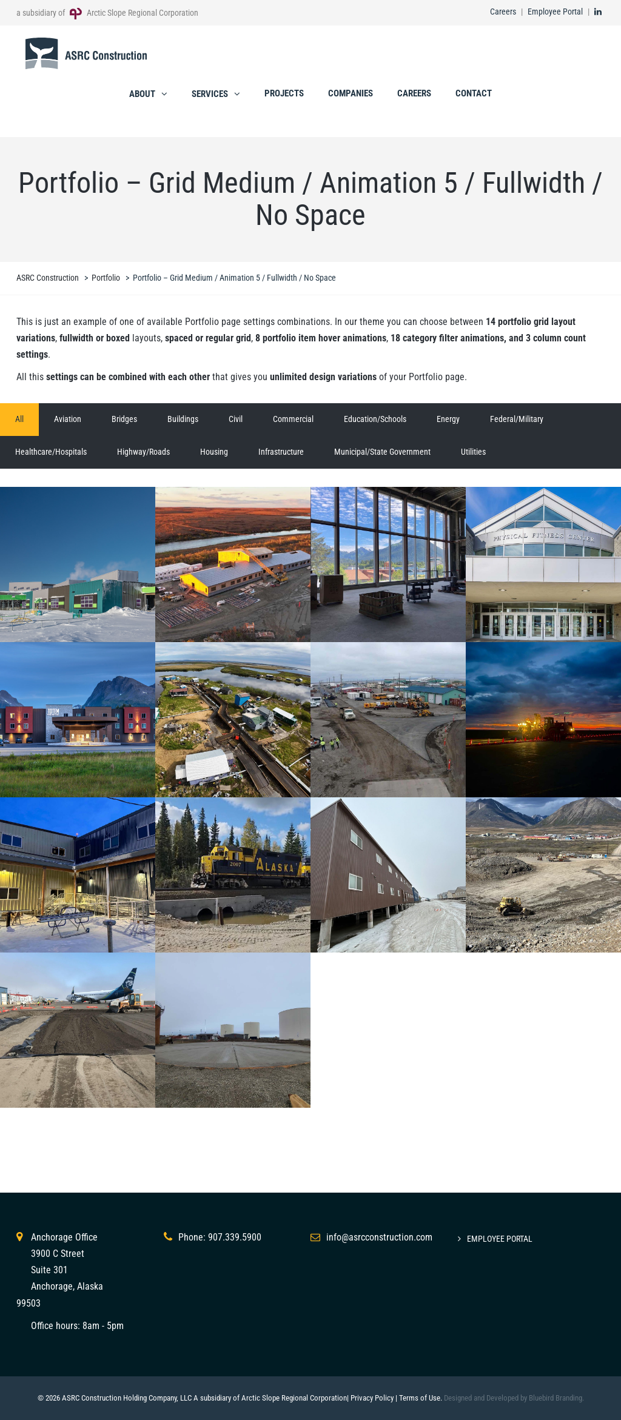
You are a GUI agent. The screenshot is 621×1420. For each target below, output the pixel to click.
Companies (350, 93)
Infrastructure (281, 452)
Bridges (124, 419)
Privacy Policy (372, 1397)
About (142, 94)
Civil (236, 419)
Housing (214, 452)
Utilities (473, 452)
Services (210, 94)
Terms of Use (419, 1397)
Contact (473, 93)
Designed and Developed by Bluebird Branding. (514, 1397)
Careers (503, 11)
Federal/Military (516, 419)
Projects (284, 93)
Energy (448, 419)
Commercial (293, 419)
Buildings (182, 419)
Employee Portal (555, 11)
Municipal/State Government (382, 452)
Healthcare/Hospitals (51, 452)
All (19, 419)
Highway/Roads (143, 452)
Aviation (67, 419)
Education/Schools (375, 419)
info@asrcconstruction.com (379, 1237)
